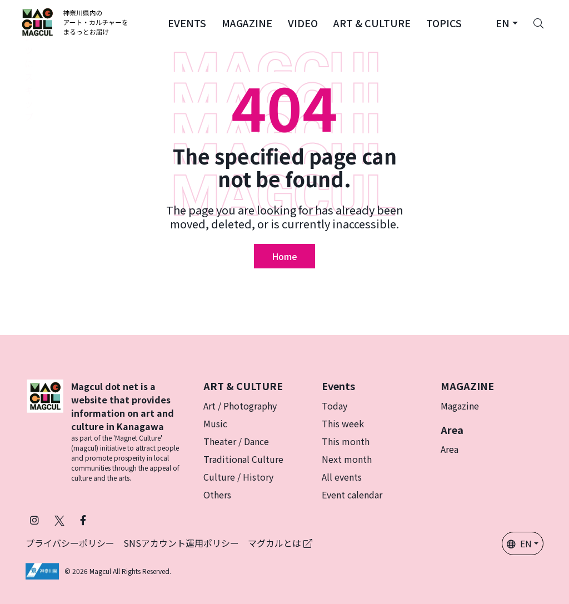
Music (215, 423)
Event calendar (352, 494)
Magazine (460, 405)
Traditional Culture (243, 459)
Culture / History (238, 476)
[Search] (538, 22)
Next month (347, 459)
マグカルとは (280, 543)
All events (342, 476)
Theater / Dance (236, 441)
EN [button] (519, 543)
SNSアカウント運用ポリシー (181, 543)
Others (217, 494)
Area (449, 449)
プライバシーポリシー (70, 543)
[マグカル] (45, 431)
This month (346, 441)
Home (284, 256)
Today (334, 405)
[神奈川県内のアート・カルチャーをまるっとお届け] (75, 22)
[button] (187, 22)
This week (343, 423)
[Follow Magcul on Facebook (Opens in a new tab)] (83, 520)
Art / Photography (240, 405)
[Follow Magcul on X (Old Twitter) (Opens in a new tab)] (59, 520)
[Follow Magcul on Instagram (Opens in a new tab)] (34, 520)
